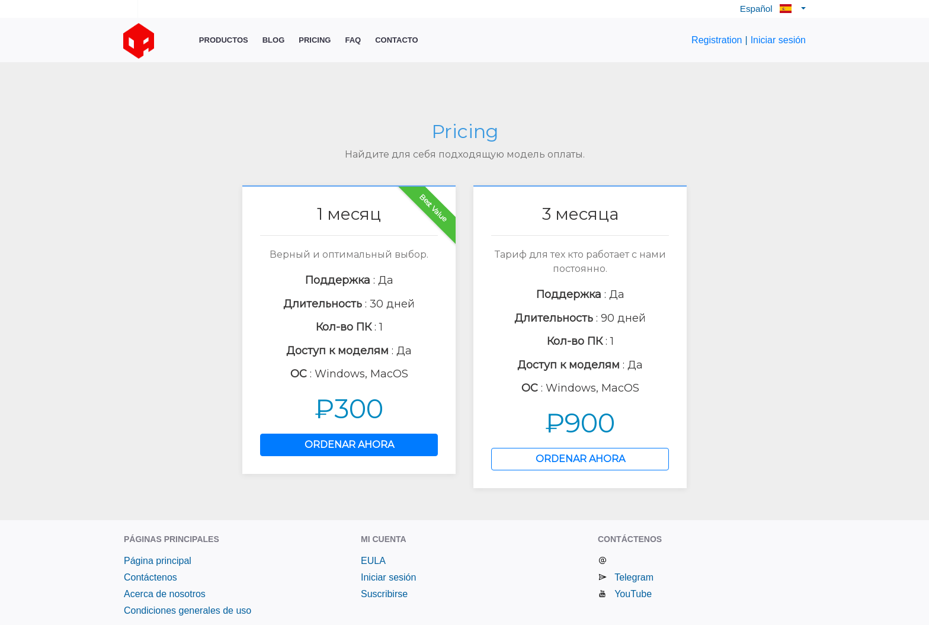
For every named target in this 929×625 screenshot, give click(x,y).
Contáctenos (150, 577)
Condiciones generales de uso (187, 610)
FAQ (353, 40)
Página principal (157, 561)
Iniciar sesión (778, 40)
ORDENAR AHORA (349, 444)
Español (769, 9)
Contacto (396, 40)
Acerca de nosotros (165, 594)
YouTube (633, 594)
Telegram (633, 577)
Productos (223, 40)
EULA (373, 561)
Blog (273, 40)
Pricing (315, 40)
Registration (716, 40)
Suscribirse (384, 594)
